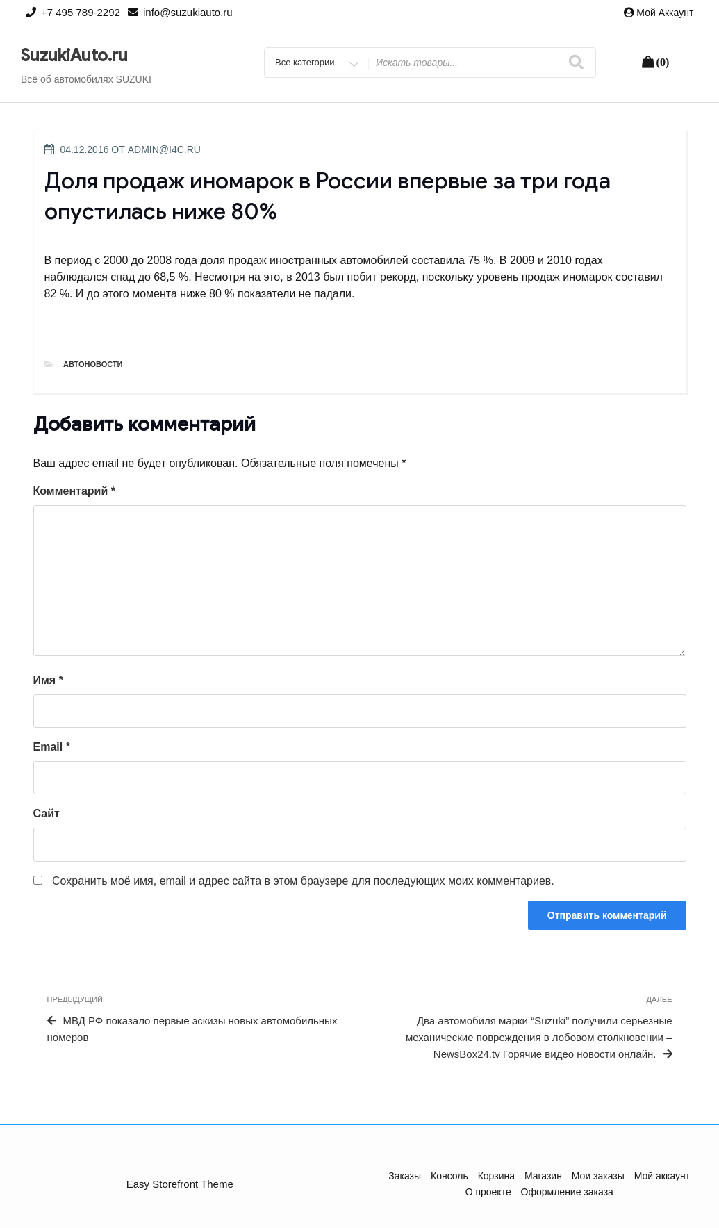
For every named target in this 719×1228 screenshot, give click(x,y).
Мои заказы (598, 1175)
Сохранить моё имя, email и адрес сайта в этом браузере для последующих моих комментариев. (303, 881)
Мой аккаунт (664, 12)
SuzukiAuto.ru (74, 55)
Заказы (404, 1175)
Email (51, 747)
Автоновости (93, 364)
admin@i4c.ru (164, 149)
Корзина (496, 1175)
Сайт (46, 813)
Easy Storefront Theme (179, 1184)
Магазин (543, 1175)
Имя (48, 680)
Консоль (449, 1175)
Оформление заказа (567, 1191)
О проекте (488, 1191)
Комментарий (74, 491)
